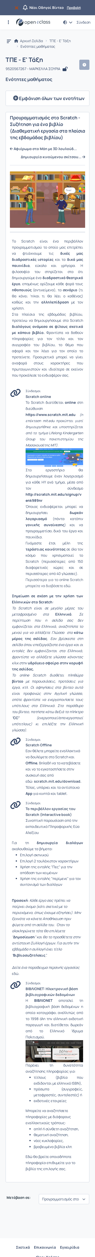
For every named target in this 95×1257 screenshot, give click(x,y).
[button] (8, 22)
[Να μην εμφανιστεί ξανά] (17, 7)
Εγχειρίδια (69, 1247)
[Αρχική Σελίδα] (33, 22)
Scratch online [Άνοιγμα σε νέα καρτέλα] (38, 396)
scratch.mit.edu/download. (57, 781)
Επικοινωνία (45, 1247)
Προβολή (74, 8)
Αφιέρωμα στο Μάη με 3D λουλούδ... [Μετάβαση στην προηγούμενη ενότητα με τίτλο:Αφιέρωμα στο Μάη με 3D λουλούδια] (43, 149)
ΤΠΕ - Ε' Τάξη (60, 41)
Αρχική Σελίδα (28, 41)
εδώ (15, 973)
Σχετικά (23, 1247)
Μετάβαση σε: (18, 1198)
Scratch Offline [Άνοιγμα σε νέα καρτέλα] (39, 745)
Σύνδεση (83, 22)
